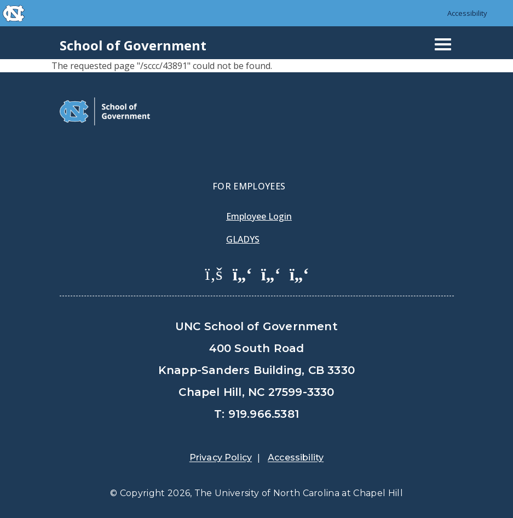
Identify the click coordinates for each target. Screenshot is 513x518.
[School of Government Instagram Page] (299, 273)
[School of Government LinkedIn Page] (271, 273)
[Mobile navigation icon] (443, 46)
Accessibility (467, 13)
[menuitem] (214, 281)
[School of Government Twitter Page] (242, 273)
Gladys (243, 239)
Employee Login (259, 216)
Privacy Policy (220, 457)
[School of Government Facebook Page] (214, 273)
